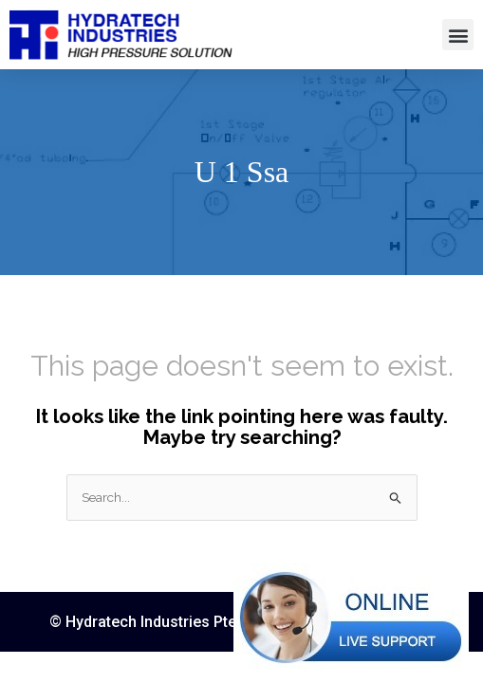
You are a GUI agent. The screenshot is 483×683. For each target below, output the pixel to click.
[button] (458, 34)
